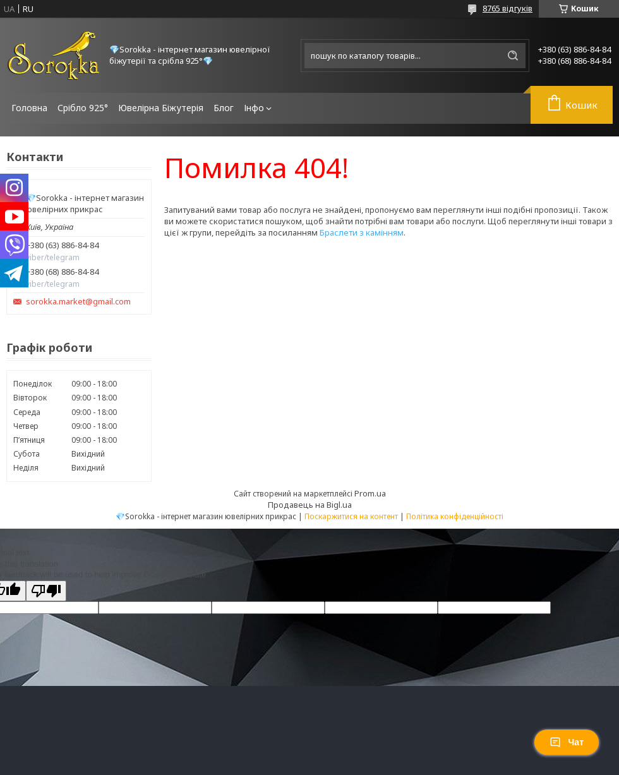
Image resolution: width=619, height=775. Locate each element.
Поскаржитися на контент (351, 516)
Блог (223, 108)
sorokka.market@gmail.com (78, 301)
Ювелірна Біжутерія (160, 108)
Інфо (254, 108)
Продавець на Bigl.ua (310, 504)
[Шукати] (513, 55)
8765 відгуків (507, 8)
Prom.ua (370, 493)
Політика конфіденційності (454, 516)
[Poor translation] (46, 590)
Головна (29, 108)
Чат (567, 742)
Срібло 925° (82, 108)
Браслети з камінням (362, 232)
